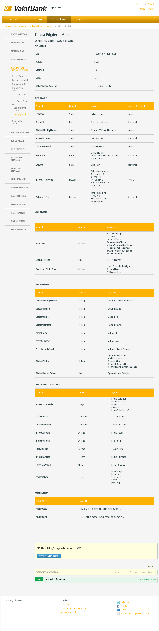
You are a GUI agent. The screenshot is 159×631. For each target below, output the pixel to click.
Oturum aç (143, 9)
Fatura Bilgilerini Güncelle (19, 109)
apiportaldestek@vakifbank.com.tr (135, 613)
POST (39, 579)
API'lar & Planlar (35, 19)
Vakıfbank (25, 8)
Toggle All (152, 566)
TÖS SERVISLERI (17, 141)
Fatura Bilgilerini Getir (62, 26)
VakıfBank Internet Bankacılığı (73, 609)
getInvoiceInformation (47, 572)
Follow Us (125, 602)
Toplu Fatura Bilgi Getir (19, 102)
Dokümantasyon (59, 19)
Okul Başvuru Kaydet (17, 89)
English (139, 4)
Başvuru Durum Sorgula (18, 122)
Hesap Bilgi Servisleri (16, 158)
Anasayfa (14, 19)
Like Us (124, 606)
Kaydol (151, 9)
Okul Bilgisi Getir (19, 84)
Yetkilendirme (17, 43)
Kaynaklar (80, 19)
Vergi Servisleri (18, 204)
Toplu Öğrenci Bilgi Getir (20, 95)
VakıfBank (64, 605)
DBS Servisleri (18, 221)
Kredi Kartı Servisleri (16, 169)
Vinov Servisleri (18, 229)
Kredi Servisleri (18, 179)
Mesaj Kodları (17, 51)
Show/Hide (119, 572)
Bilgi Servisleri (18, 149)
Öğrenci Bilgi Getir (20, 76)
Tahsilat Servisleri (20, 132)
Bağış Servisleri (18, 196)
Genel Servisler (18, 59)
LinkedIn (124, 610)
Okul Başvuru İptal (20, 80)
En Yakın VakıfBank (68, 612)
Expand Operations (148, 572)
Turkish (151, 4)
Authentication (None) (49, 556)
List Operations (132, 572)
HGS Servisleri (18, 213)
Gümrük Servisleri (19, 187)
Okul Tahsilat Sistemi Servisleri (40, 26)
